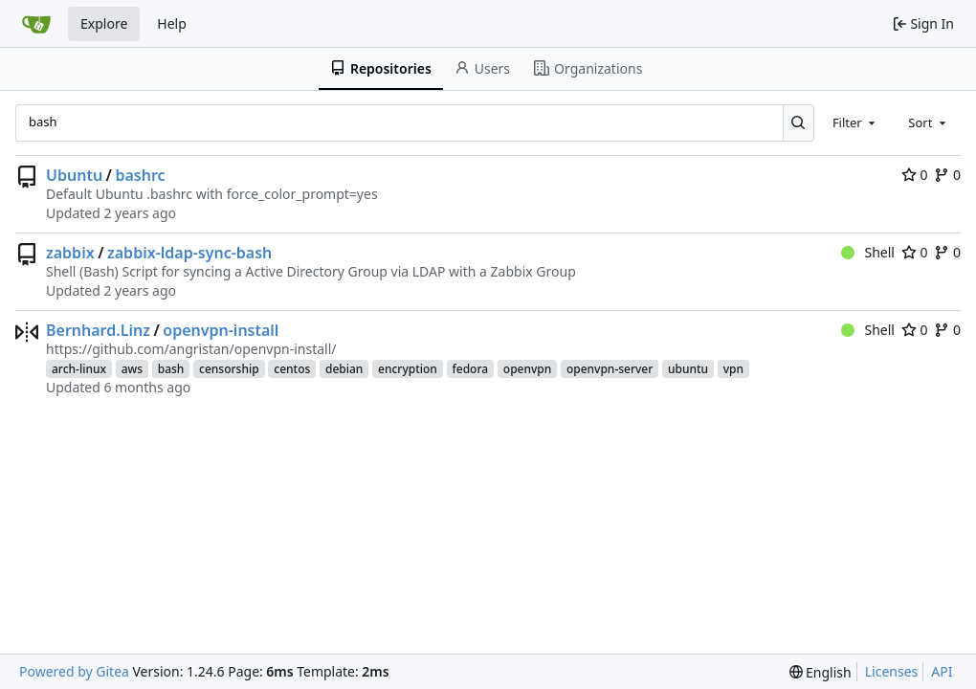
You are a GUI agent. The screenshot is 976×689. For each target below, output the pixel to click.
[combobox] (855, 122)
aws (132, 369)
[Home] (36, 24)
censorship (229, 369)
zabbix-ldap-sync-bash (189, 252)
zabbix (70, 252)
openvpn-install (220, 330)
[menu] (820, 672)
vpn (733, 369)
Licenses (892, 671)
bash (171, 369)
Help (172, 23)
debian (344, 369)
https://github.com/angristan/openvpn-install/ (191, 349)
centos (292, 369)
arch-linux (79, 369)
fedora (471, 369)
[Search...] (798, 122)
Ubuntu (74, 175)
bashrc (140, 175)
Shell (868, 252)
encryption (407, 369)
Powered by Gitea (74, 671)
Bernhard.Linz (98, 330)
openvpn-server (609, 369)
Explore (103, 23)
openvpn (527, 369)
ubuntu (688, 369)
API (941, 671)
